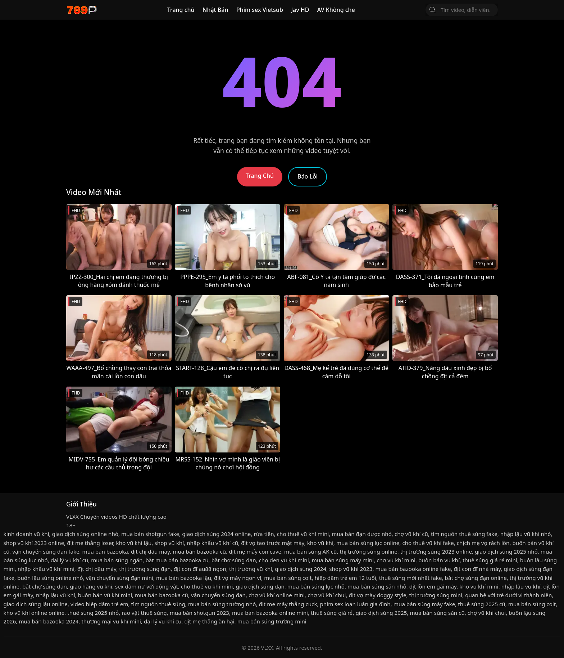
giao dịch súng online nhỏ (85, 533)
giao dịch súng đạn (260, 586)
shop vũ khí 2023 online (34, 542)
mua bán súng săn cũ (437, 612)
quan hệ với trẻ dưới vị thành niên (508, 595)
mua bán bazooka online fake (413, 568)
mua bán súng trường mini (271, 621)
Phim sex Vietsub (259, 10)
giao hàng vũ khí (91, 586)
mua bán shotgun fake (150, 533)
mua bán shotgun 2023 (199, 612)
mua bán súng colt (287, 577)
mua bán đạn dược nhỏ (362, 533)
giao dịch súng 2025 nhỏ (506, 551)
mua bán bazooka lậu (183, 577)
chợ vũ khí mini (396, 560)
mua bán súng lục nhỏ (316, 586)
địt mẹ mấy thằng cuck (288, 604)
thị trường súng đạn (144, 568)
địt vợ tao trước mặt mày (272, 542)
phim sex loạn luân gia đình (355, 604)
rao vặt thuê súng (144, 612)
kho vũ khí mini (478, 586)
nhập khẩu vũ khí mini (46, 568)
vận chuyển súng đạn (218, 595)
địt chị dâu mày (150, 551)
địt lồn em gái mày (432, 586)
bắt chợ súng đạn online (476, 577)
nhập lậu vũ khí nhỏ (525, 533)
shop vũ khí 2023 (350, 568)
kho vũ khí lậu (134, 542)
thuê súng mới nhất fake (410, 577)
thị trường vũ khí (250, 568)
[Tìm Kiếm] (432, 9)
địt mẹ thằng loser (90, 542)
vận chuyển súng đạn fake (45, 551)
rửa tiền (264, 533)
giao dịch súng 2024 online (216, 533)
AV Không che (336, 10)
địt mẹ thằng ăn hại (209, 621)
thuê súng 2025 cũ (481, 604)
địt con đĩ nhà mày (477, 568)
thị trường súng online (368, 551)
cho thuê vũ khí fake (428, 542)
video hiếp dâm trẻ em (99, 604)
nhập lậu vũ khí (521, 586)
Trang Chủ (260, 176)
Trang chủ (181, 10)
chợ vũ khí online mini (277, 595)
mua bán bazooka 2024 (48, 621)
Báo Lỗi (307, 176)
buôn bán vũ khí (439, 560)
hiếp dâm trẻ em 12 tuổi (345, 577)
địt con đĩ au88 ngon (200, 568)
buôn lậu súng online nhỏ (50, 577)
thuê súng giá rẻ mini (490, 560)
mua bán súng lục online (368, 542)
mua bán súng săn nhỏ (376, 586)
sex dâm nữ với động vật (146, 586)
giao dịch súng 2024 (300, 568)
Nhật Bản (215, 10)
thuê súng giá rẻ (331, 612)
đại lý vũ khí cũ (69, 560)
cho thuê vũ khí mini (303, 533)
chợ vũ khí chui (327, 595)
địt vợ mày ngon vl (237, 577)
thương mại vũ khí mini (111, 621)
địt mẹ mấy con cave (255, 551)
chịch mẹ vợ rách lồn (483, 542)
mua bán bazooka (105, 551)
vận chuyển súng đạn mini (119, 577)
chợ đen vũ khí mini (284, 560)
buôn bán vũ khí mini (105, 595)
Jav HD (300, 10)
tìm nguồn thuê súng (158, 604)
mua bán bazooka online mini (270, 612)
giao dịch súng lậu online (36, 604)
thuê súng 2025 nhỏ (93, 612)
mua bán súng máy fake (424, 604)
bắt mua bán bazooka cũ (176, 560)
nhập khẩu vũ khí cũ (212, 542)
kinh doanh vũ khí (26, 533)
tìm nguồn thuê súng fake (464, 533)
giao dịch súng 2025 (381, 612)
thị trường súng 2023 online (436, 551)
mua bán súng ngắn (116, 560)
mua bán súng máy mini (343, 560)
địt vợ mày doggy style (377, 595)
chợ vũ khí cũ (411, 533)
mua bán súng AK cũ (310, 551)
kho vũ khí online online (34, 612)
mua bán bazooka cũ (199, 551)
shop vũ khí (169, 542)
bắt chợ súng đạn (234, 560)
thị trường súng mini (436, 595)
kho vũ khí (320, 542)
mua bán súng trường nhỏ (222, 604)
